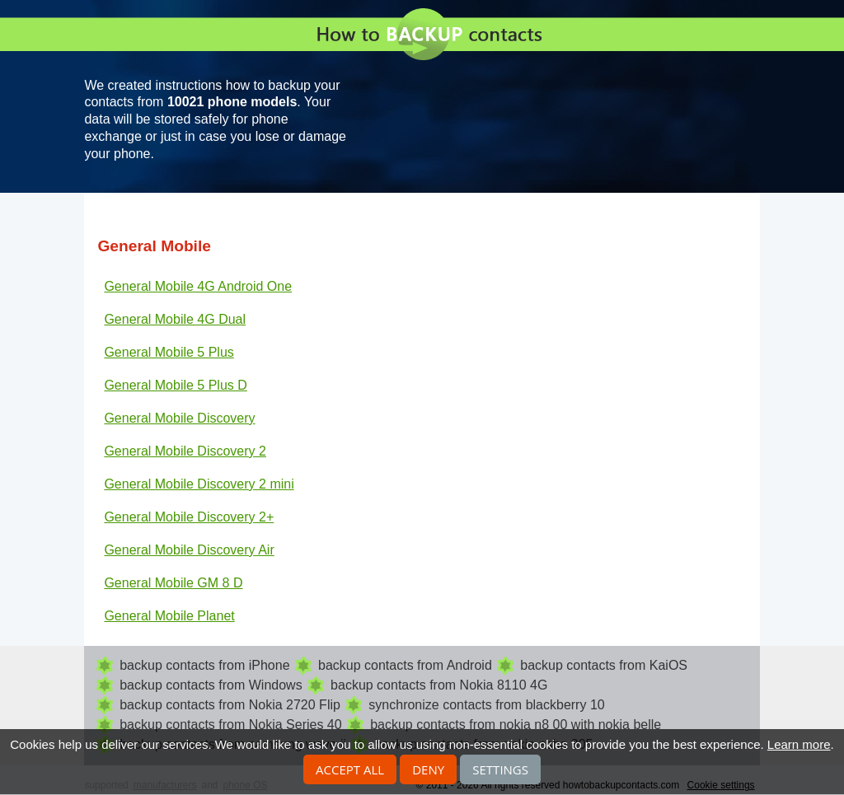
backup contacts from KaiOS (603, 665)
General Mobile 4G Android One (198, 286)
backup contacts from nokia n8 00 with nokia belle (515, 725)
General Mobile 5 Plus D (175, 385)
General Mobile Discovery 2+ (189, 517)
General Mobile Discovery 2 (185, 451)
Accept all (350, 769)
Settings (500, 769)
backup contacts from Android (405, 665)
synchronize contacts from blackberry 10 (486, 705)
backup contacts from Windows (211, 685)
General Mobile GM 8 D (173, 583)
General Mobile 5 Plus (168, 352)
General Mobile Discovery (179, 418)
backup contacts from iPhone (204, 665)
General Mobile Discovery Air (189, 550)
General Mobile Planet (169, 616)
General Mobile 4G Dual (175, 319)
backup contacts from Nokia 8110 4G (439, 685)
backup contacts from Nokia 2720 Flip (230, 705)
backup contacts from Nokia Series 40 (230, 725)
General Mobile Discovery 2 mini (198, 484)
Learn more (799, 744)
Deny (428, 769)
